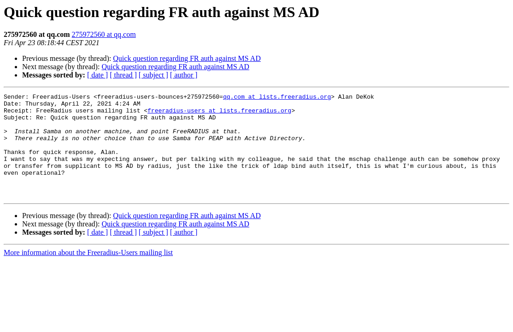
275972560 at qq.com (104, 34)
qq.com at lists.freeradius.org (277, 98)
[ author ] (184, 75)
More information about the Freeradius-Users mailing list (88, 273)
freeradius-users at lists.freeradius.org (219, 114)
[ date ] (97, 75)
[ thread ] (123, 75)
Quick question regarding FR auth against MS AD (186, 58)
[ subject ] (153, 75)
